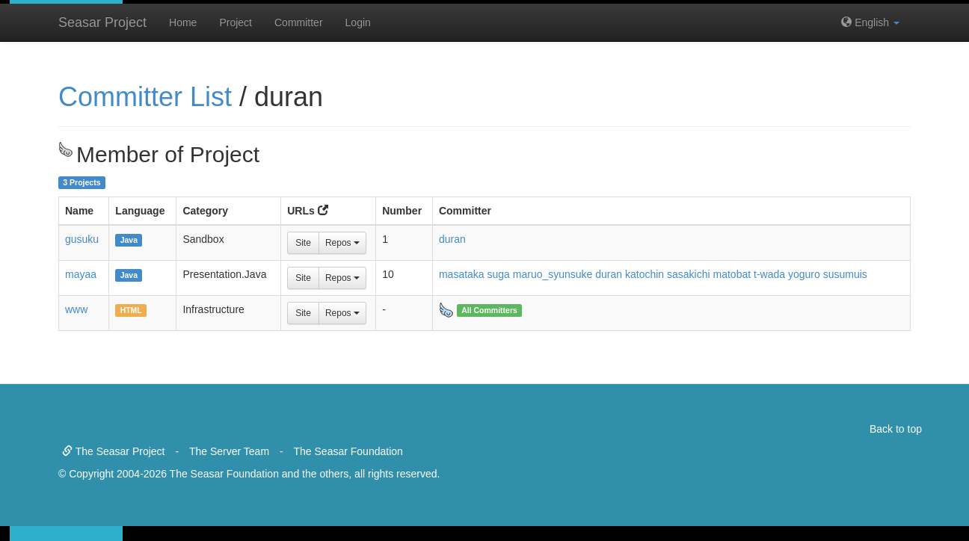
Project (235, 22)
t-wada (769, 274)
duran (452, 239)
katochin (644, 274)
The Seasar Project (113, 451)
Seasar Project (102, 22)
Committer (298, 22)
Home (183, 22)
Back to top (896, 429)
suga (498, 274)
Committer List (145, 96)
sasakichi (688, 274)
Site (303, 243)
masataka (462, 274)
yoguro (804, 274)
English (870, 22)
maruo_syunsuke (553, 274)
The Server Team (229, 451)
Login (358, 22)
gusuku (82, 239)
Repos (342, 243)
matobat (732, 274)
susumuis (845, 274)
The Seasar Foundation (348, 451)
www (76, 309)
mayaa (80, 274)
